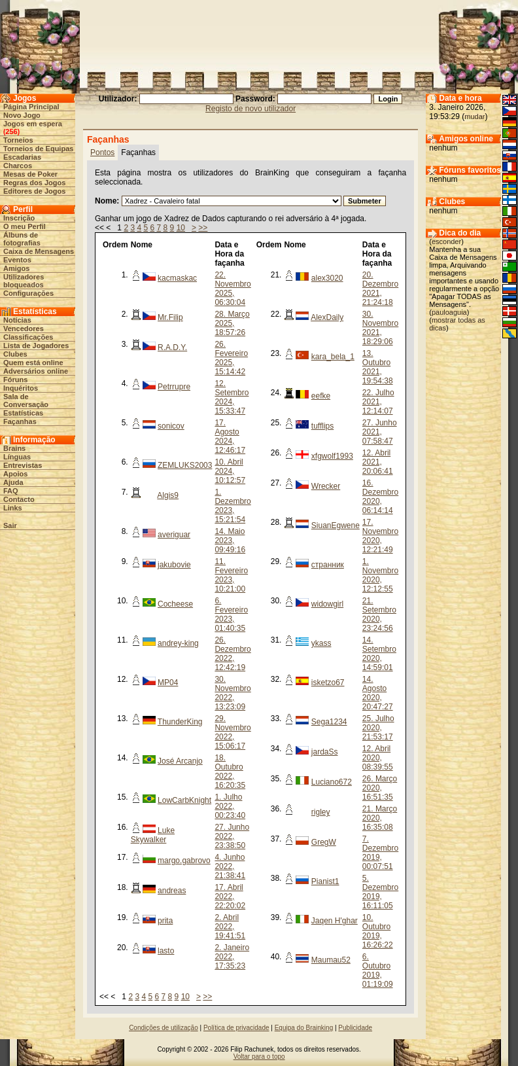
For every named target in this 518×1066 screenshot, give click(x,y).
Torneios (18, 140)
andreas (172, 890)
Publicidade (355, 1027)
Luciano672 (331, 782)
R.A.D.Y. (172, 347)
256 (11, 131)
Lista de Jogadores (36, 345)
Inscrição (19, 218)
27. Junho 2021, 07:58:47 (379, 432)
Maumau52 (331, 960)
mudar (474, 116)
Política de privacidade (236, 1027)
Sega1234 (329, 721)
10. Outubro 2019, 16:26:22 (377, 931)
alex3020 (327, 278)
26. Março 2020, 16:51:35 (379, 788)
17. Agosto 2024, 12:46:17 (230, 436)
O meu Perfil (24, 226)
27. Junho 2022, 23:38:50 (232, 836)
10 (181, 227)
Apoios (15, 474)
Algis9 (168, 495)
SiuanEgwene (335, 525)
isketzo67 (328, 682)
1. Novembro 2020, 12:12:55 (380, 575)
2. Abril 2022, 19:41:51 (230, 926)
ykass (321, 643)
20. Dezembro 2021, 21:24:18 (380, 288)
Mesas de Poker (30, 174)
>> (202, 227)
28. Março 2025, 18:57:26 (232, 323)
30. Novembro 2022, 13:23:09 (232, 693)
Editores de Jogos (34, 191)
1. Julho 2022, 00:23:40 (230, 806)
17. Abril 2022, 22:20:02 (230, 896)
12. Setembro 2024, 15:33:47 (232, 397)
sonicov (171, 426)
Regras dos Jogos (34, 183)
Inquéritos (20, 388)
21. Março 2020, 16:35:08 (379, 818)
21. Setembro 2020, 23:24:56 (379, 614)
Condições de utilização (163, 1027)
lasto (166, 950)
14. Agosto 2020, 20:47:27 (377, 693)
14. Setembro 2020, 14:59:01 (379, 653)
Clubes (15, 354)
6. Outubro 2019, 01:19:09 (377, 970)
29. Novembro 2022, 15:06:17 (232, 732)
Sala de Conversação (25, 400)
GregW (323, 842)
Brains (14, 448)
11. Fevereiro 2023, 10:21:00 (231, 575)
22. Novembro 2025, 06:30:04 (232, 288)
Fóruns (15, 379)
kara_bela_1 (332, 356)
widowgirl (327, 604)
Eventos (17, 260)
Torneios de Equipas (38, 148)
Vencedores (23, 328)
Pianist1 (325, 881)
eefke (320, 395)
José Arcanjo (180, 761)
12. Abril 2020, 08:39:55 (377, 758)
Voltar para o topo (259, 1056)
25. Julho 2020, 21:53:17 (378, 727)
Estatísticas (23, 413)
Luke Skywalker (153, 835)
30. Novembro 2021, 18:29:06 (380, 328)
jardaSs (324, 751)
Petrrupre (174, 386)
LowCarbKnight (184, 800)
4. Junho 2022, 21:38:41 (230, 866)
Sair (10, 525)
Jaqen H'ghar (334, 920)
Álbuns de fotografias (22, 239)
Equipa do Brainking (304, 1027)
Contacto (19, 499)
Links (12, 508)
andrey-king (178, 643)
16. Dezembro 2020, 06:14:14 (380, 496)
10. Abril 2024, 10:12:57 (230, 471)
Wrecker (325, 486)
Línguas (17, 457)
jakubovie (174, 564)
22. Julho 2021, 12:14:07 (378, 402)
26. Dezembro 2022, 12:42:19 (232, 653)
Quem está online (33, 362)
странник (327, 564)
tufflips (322, 426)
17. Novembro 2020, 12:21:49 (380, 536)
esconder (446, 241)
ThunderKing (180, 721)
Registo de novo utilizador (250, 108)
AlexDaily (327, 317)
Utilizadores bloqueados (23, 281)
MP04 (168, 682)
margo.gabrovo (184, 860)
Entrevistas (22, 465)
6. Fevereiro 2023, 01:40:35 (231, 614)
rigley (320, 812)
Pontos (102, 152)
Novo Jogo (22, 115)
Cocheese (175, 604)
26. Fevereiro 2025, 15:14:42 (231, 358)
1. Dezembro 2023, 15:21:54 (232, 506)
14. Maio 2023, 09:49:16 (230, 540)
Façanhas (20, 421)
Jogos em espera (32, 124)
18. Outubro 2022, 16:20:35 (230, 771)
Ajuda (13, 482)
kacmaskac (177, 278)
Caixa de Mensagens (38, 251)
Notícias (17, 320)
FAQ (10, 491)
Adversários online (35, 371)
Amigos (16, 268)
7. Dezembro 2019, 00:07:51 (380, 852)
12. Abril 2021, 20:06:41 (377, 462)
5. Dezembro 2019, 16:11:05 (380, 892)
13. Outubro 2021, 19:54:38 (377, 367)
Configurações (28, 293)
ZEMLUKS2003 (185, 465)
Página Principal (31, 107)
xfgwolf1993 (332, 456)
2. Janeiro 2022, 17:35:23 (232, 956)
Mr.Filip (170, 317)
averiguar (174, 534)
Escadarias (22, 157)
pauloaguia (449, 312)
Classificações (28, 337)
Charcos (17, 165)
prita (165, 920)
